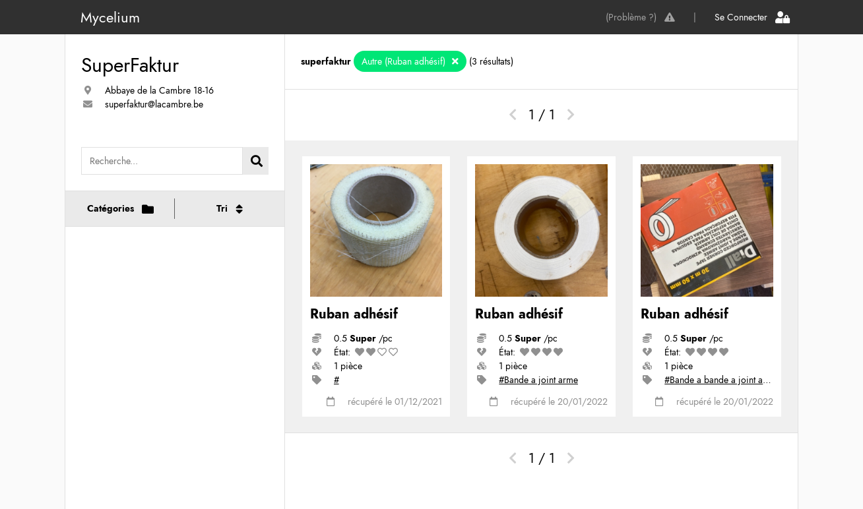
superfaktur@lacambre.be (154, 104)
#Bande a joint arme (538, 379)
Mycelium (110, 17)
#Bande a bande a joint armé (721, 379)
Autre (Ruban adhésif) (405, 61)
